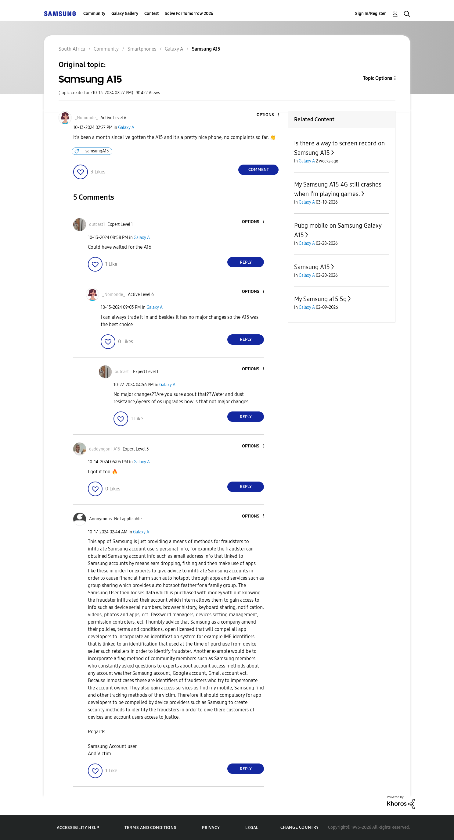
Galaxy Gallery (124, 13)
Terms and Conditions (150, 827)
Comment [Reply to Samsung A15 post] (258, 169)
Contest (151, 13)
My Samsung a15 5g (320, 299)
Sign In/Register (370, 13)
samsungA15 (97, 151)
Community (94, 13)
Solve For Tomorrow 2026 (189, 13)
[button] (268, 115)
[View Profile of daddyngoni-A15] (104, 449)
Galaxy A (126, 127)
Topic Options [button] (377, 78)
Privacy (211, 827)
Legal (251, 827)
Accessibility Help (78, 827)
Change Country (299, 827)
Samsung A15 (312, 267)
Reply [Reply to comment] (246, 262)
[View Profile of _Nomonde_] (86, 117)
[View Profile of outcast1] (97, 224)
